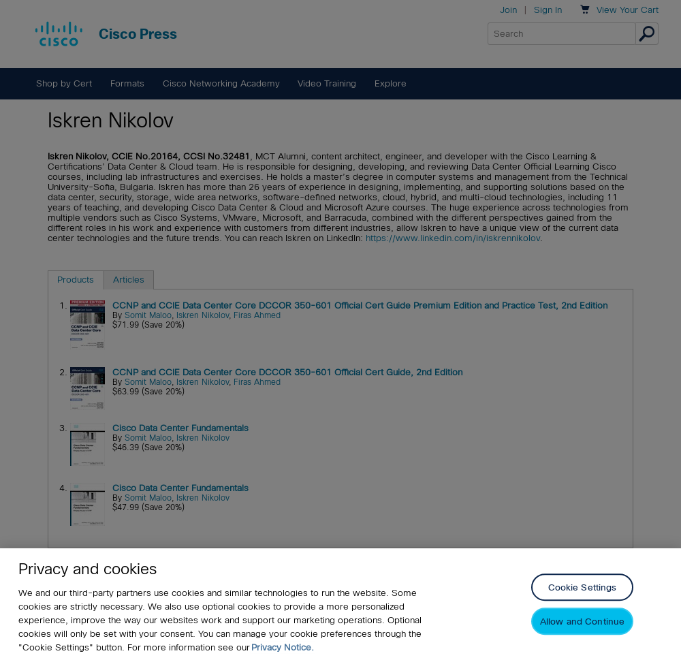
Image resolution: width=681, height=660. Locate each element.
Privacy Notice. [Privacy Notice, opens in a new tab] (282, 647)
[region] (340, 604)
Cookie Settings (582, 588)
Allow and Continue (582, 622)
